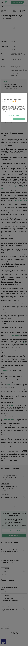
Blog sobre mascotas (3, 11)
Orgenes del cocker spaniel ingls (11, 84)
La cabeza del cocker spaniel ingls (11, 105)
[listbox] (14, 486)
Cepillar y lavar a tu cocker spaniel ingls (12, 111)
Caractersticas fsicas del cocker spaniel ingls (13, 98)
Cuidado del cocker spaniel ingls (11, 107)
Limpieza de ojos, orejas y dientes (11, 109)
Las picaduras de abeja (9, 126)
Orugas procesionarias (9, 124)
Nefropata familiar (8, 120)
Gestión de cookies (5, 628)
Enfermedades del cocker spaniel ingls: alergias (14, 116)
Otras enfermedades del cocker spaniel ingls (13, 118)
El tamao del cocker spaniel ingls (11, 103)
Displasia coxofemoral (9, 122)
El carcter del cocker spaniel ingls (11, 88)
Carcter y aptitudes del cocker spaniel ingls (13, 86)
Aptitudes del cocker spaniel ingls (11, 90)
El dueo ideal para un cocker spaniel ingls (13, 93)
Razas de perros (15, 11)
